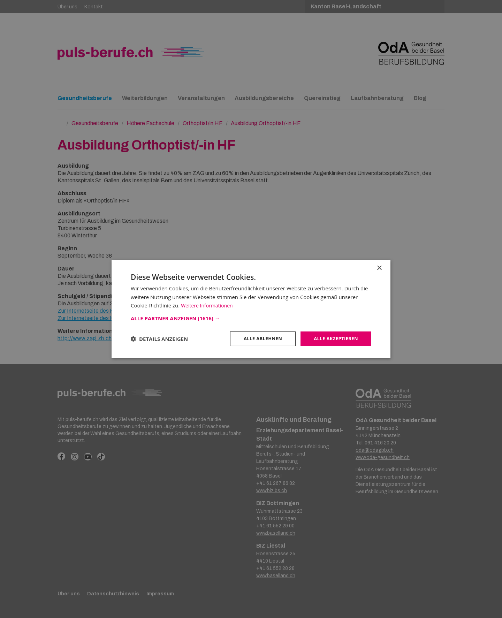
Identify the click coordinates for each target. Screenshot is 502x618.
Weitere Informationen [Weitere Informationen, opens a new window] (208, 305)
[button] (251, 317)
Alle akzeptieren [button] (334, 338)
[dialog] (251, 309)
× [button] (379, 267)
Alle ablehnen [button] (258, 338)
